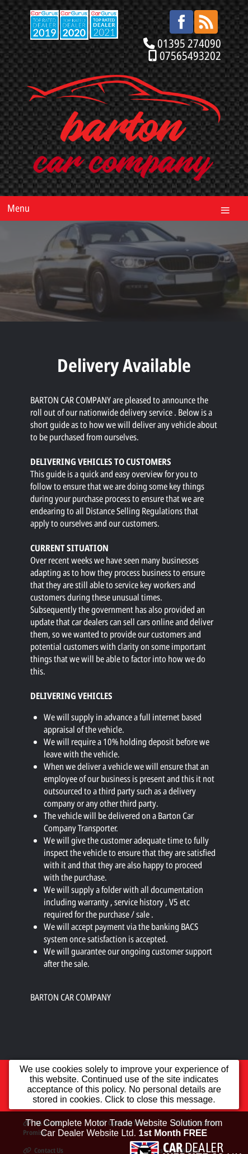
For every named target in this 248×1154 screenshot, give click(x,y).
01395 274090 (189, 43)
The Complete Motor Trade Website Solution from (124, 1131)
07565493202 (190, 55)
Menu (18, 208)
